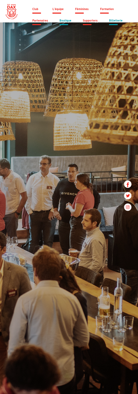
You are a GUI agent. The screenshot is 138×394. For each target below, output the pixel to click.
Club (35, 9)
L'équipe (58, 9)
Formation (107, 9)
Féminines (82, 9)
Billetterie (116, 20)
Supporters (90, 20)
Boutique (65, 20)
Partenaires (40, 20)
